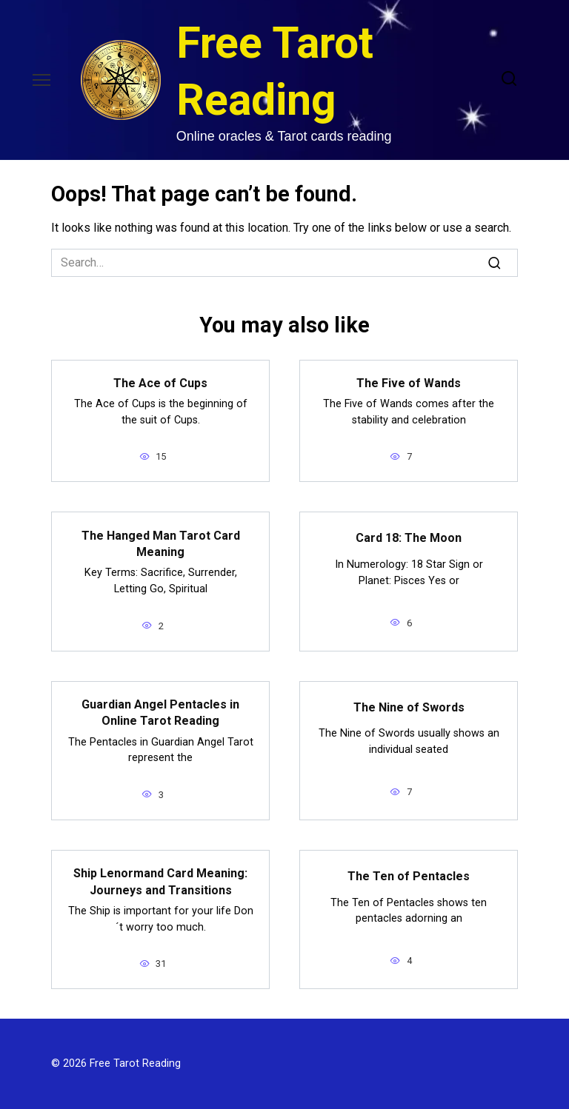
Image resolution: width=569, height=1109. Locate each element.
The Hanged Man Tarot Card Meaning (160, 543)
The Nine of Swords (409, 707)
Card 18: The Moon (409, 538)
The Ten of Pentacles (408, 875)
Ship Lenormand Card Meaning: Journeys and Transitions (160, 881)
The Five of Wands (408, 383)
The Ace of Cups (160, 383)
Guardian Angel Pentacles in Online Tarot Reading (160, 712)
